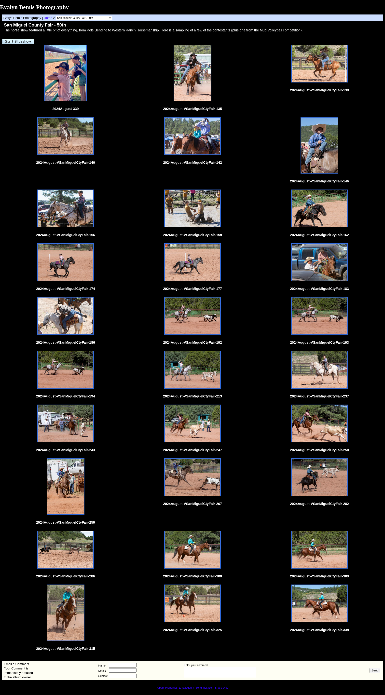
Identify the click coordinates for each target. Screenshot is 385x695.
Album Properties (167, 687)
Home (48, 18)
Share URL (221, 687)
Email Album (186, 687)
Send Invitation (204, 687)
